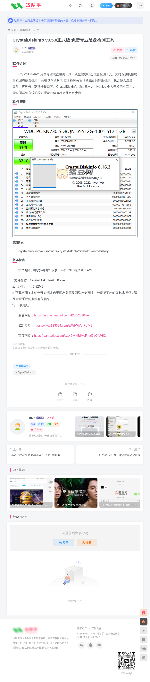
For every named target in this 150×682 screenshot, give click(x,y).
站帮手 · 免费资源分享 (108, 633)
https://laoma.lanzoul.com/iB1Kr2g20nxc (62, 315)
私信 (131, 50)
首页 (12, 30)
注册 (86, 542)
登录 (64, 542)
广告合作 (96, 628)
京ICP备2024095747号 (89, 637)
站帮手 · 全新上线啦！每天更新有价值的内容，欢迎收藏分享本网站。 (53, 17)
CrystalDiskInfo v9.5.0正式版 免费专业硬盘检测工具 (63, 40)
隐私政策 (82, 628)
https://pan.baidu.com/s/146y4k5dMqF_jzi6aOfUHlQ (70, 335)
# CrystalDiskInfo (24, 372)
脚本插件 (25, 30)
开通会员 (121, 6)
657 (41, 424)
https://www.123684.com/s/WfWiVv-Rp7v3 (63, 325)
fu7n (24, 48)
